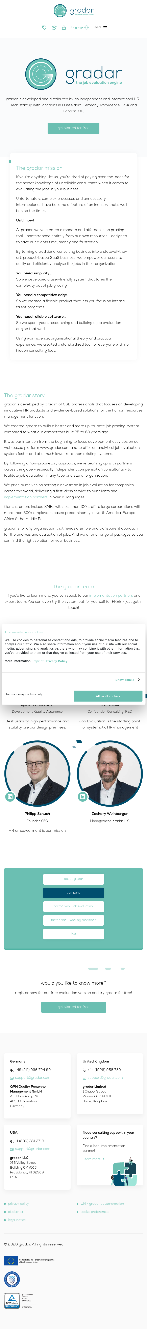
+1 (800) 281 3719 (29, 1141)
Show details (125, 679)
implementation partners (26, 497)
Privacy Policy (57, 661)
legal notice (17, 1220)
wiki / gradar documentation (102, 1204)
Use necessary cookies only (23, 694)
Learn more (93, 1159)
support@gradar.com (32, 1078)
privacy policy (18, 1204)
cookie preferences (95, 1212)
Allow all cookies (108, 696)
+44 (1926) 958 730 (104, 1070)
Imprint (38, 661)
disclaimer (15, 1212)
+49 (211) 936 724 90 (33, 1070)
